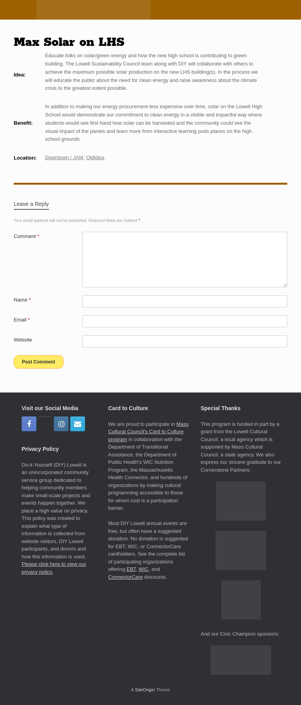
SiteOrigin (145, 689)
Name (22, 300)
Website (23, 340)
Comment (26, 236)
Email (22, 320)
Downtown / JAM (64, 157)
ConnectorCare (125, 577)
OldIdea (95, 157)
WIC (144, 569)
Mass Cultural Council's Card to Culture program (148, 431)
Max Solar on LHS (69, 42)
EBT (131, 569)
